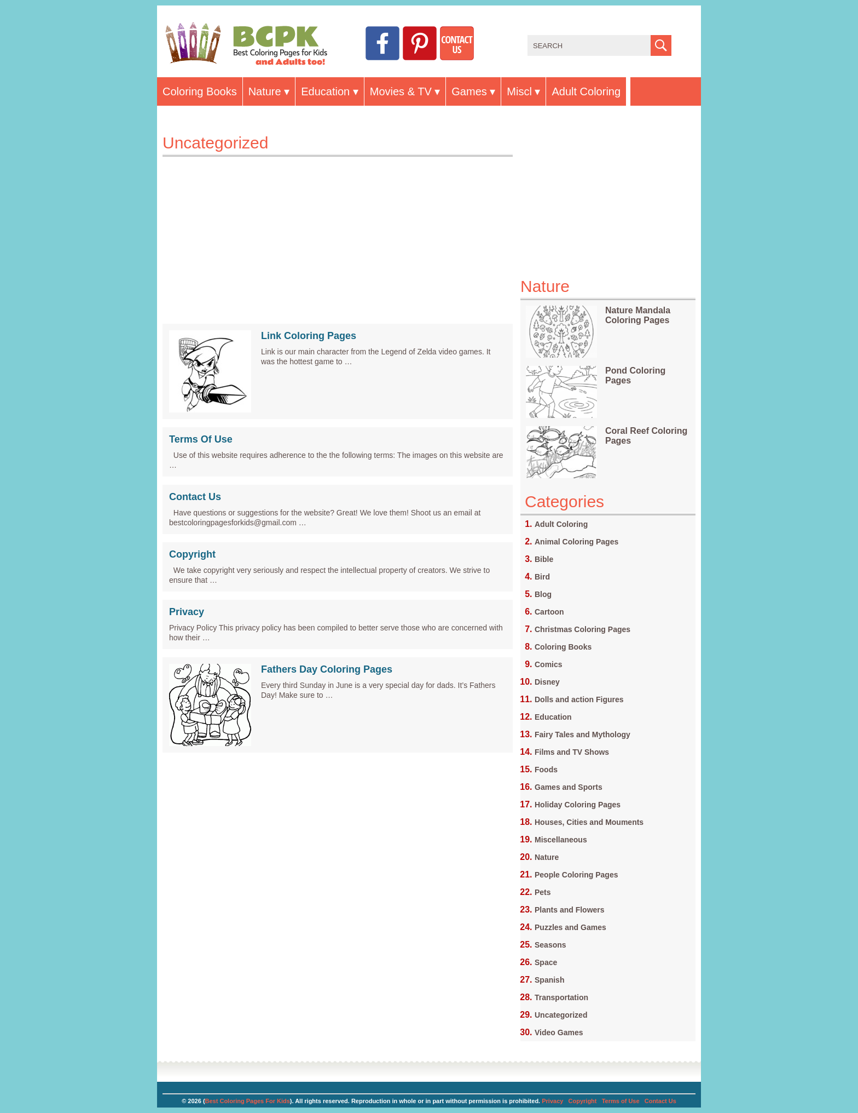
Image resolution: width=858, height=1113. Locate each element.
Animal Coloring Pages (576, 541)
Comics (549, 664)
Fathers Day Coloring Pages (326, 669)
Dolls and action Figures (579, 699)
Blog (543, 594)
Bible (544, 559)
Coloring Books (200, 91)
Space (546, 962)
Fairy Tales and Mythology (582, 734)
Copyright (192, 554)
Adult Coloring (586, 91)
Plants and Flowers (570, 909)
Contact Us (195, 496)
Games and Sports (568, 787)
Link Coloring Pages (308, 335)
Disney (547, 682)
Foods (546, 769)
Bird (542, 576)
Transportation (561, 997)
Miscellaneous (561, 839)
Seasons (550, 944)
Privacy (186, 611)
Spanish (549, 980)
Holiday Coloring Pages (578, 804)
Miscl (519, 91)
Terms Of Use (201, 439)
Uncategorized (561, 1015)
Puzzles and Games (570, 927)
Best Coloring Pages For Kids (247, 1101)
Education (325, 91)
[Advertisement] (338, 233)
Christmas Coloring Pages (582, 629)
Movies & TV (401, 91)
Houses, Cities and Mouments (589, 822)
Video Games (559, 1032)
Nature (264, 91)
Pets (543, 892)
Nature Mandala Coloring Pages (637, 315)
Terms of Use (621, 1101)
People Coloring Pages (576, 874)
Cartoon (549, 611)
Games (468, 91)
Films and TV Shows (572, 752)
